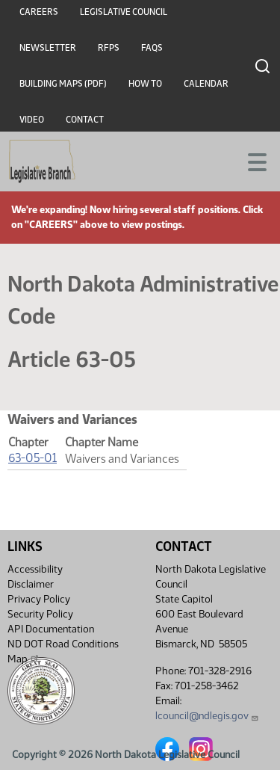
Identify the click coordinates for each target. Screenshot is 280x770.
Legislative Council (123, 12)
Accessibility (35, 569)
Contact (85, 119)
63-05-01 (32, 458)
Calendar (206, 83)
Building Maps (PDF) (63, 83)
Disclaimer (30, 584)
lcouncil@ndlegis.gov (207, 715)
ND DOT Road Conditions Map (63, 651)
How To (145, 83)
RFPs (108, 48)
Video (31, 119)
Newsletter (47, 48)
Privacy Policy (38, 599)
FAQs (152, 48)
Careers (38, 12)
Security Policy (40, 614)
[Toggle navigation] (251, 161)
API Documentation (50, 629)
